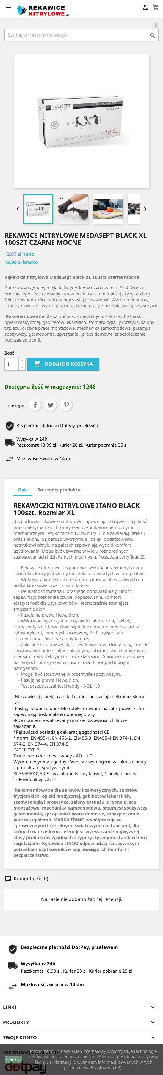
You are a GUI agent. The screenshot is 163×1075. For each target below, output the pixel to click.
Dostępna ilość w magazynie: (42, 387)
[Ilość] (11, 364)
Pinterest (66, 405)
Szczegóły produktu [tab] (59, 490)
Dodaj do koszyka (63, 364)
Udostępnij (35, 405)
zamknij (14, 1059)
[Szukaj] (81, 35)
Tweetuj (51, 405)
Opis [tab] (23, 490)
